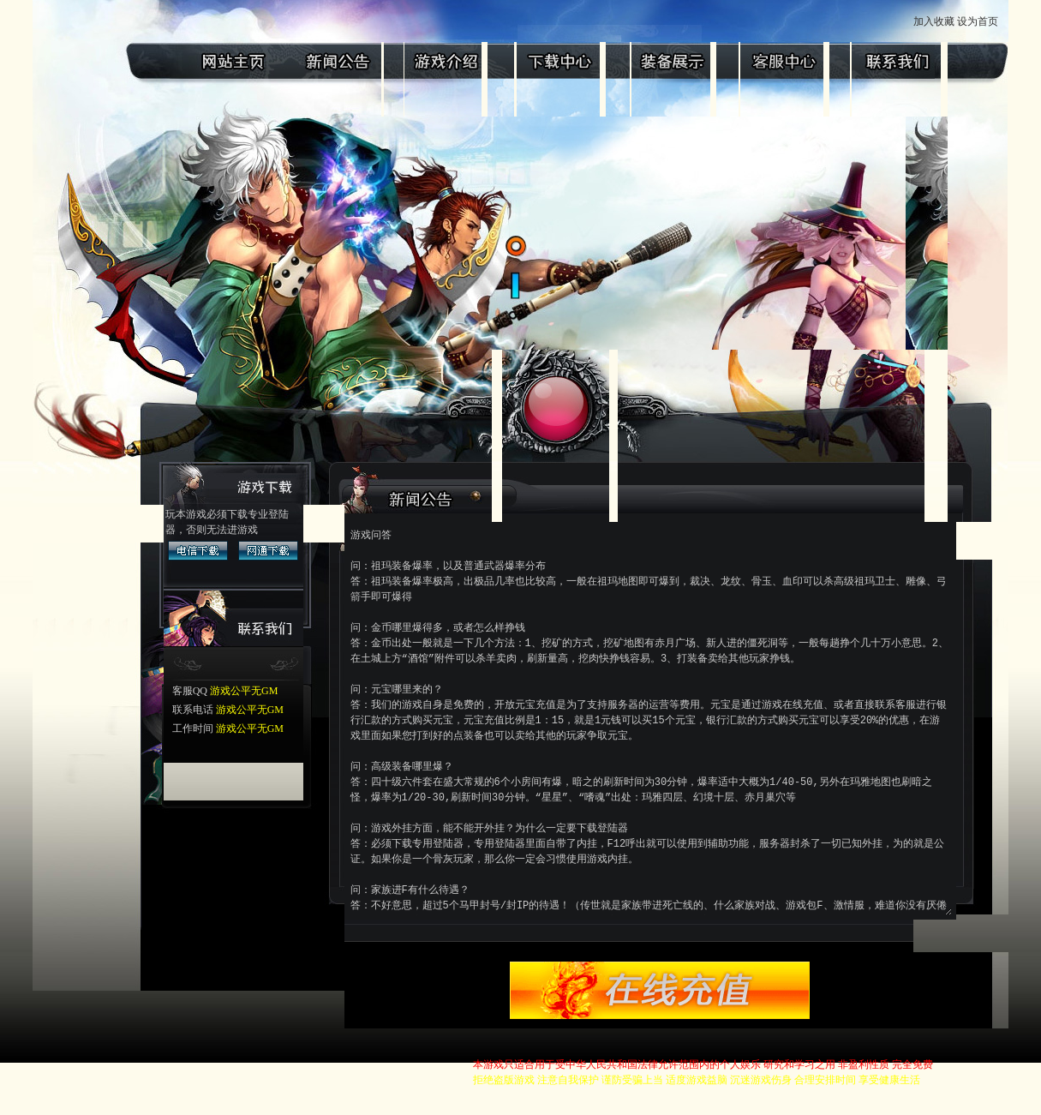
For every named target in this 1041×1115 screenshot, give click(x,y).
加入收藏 (965, 21)
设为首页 (1010, 21)
